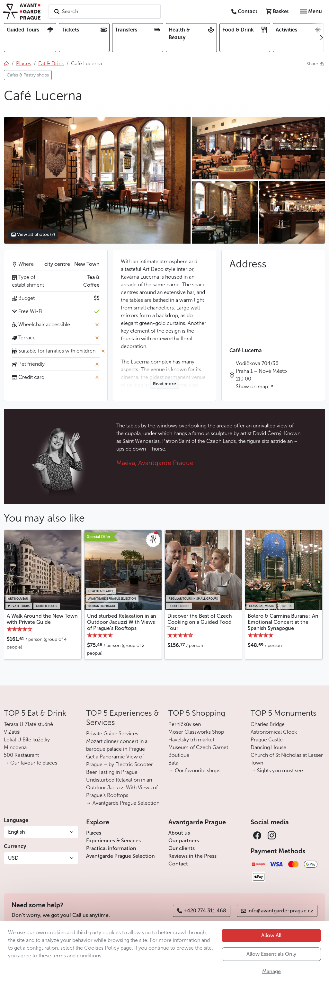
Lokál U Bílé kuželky (27, 740)
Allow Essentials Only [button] (271, 954)
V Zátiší (12, 732)
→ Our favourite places (30, 763)
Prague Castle (267, 740)
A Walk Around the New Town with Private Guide (42, 619)
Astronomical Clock (274, 732)
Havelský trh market (191, 740)
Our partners (183, 840)
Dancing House (268, 747)
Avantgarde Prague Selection (120, 856)
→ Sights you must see (277, 770)
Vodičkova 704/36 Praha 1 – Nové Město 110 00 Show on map (261, 375)
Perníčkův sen (184, 724)
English (16, 832)
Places (93, 833)
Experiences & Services (113, 840)
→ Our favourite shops (194, 770)
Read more (164, 384)
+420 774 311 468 (201, 911)
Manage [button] (271, 971)
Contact (178, 864)
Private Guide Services (112, 733)
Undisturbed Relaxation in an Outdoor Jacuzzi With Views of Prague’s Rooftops (121, 622)
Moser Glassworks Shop (196, 732)
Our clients (181, 848)
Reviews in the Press (192, 856)
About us (179, 833)
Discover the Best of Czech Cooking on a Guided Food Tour (199, 622)
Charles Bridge (268, 724)
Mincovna (15, 747)
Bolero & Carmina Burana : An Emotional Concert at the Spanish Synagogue (283, 622)
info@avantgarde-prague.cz (277, 911)
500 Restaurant (21, 755)
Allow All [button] (271, 935)
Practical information (111, 848)
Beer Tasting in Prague (112, 772)
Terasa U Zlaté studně (28, 724)
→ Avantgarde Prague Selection (122, 803)
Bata (173, 763)
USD (13, 858)
